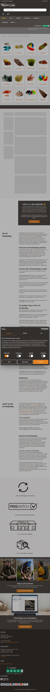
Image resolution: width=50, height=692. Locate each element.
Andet (12, 22)
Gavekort (5, 22)
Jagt (10, 18)
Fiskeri (18, 18)
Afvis (9, 361)
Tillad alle (40, 361)
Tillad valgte (25, 361)
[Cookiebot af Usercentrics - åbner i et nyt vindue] (42, 329)
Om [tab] (41, 333)
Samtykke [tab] (8, 333)
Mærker (36, 18)
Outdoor (26, 18)
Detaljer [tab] (25, 333)
